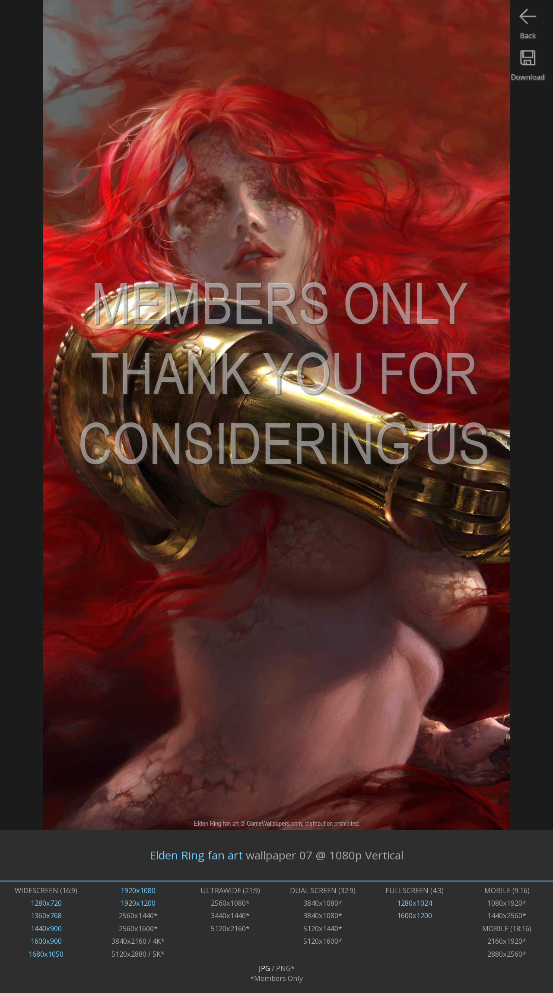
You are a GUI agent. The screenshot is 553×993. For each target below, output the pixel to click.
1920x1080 (138, 890)
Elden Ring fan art (196, 855)
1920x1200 (138, 903)
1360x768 (46, 915)
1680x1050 (46, 954)
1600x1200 (414, 915)
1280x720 (46, 903)
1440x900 (46, 928)
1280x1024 (414, 903)
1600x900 (46, 941)
